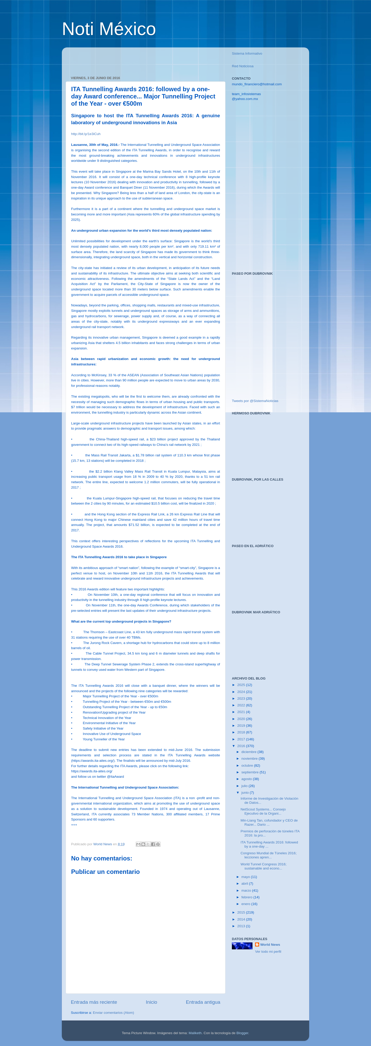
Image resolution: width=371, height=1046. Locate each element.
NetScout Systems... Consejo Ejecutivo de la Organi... (263, 811)
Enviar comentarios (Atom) (113, 1013)
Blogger (242, 1033)
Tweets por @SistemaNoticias (255, 401)
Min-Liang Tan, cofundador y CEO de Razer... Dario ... (269, 822)
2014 (241, 919)
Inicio (151, 1002)
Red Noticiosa (243, 66)
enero (246, 904)
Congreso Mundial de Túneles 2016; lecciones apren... (269, 855)
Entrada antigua (203, 1002)
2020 (241, 719)
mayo (246, 877)
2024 (241, 692)
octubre (247, 765)
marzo (246, 890)
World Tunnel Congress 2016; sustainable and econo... (263, 866)
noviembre (250, 758)
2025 (241, 685)
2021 (241, 712)
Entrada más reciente (94, 1002)
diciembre (249, 752)
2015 (241, 912)
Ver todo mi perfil (268, 951)
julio (245, 786)
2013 (241, 926)
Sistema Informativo (247, 53)
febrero (247, 897)
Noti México (109, 29)
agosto (247, 779)
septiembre (250, 772)
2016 (241, 746)
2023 (241, 698)
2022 (241, 705)
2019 (241, 725)
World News (270, 945)
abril (245, 883)
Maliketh (195, 1033)
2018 (241, 732)
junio (245, 792)
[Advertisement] (131, 59)
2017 (241, 739)
